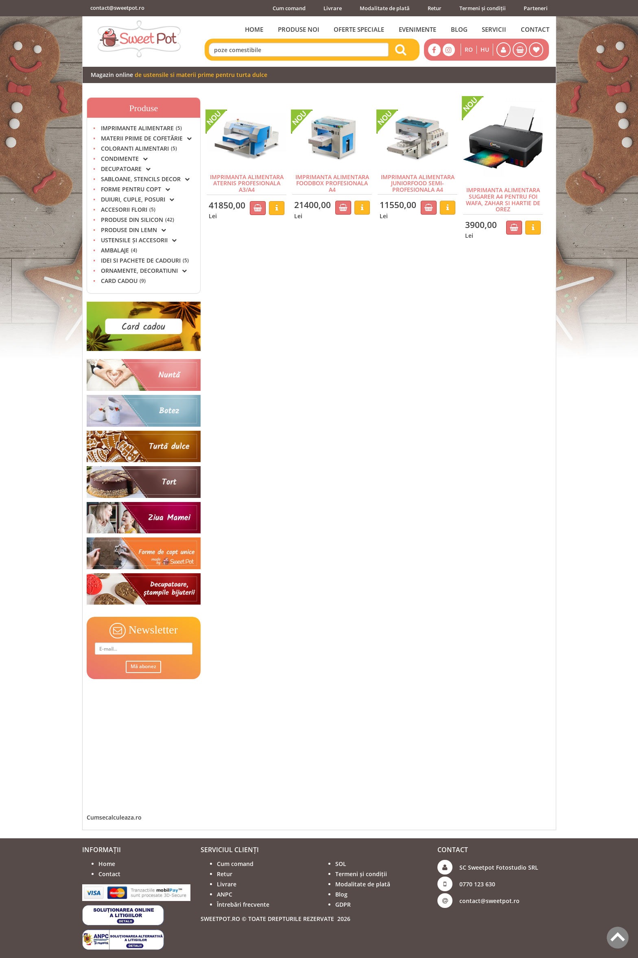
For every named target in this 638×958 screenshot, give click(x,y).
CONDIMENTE (124, 158)
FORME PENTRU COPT (135, 189)
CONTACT (535, 29)
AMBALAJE (119, 250)
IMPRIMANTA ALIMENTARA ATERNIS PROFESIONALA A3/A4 (247, 183)
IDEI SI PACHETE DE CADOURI (145, 260)
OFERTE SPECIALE (358, 29)
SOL (340, 864)
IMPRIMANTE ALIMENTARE (141, 128)
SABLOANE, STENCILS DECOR (145, 179)
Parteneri (536, 8)
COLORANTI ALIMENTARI (139, 148)
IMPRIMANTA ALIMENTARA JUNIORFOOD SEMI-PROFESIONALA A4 (417, 183)
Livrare (332, 8)
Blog (341, 894)
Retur (434, 8)
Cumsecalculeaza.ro (114, 817)
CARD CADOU (123, 281)
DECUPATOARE (126, 169)
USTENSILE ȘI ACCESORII (139, 240)
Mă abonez (143, 666)
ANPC (224, 894)
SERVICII (494, 29)
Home (106, 864)
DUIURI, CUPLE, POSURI (137, 199)
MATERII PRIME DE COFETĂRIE (146, 138)
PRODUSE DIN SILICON (137, 220)
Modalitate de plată (385, 8)
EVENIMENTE (417, 29)
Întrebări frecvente (243, 904)
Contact (109, 874)
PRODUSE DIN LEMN (133, 230)
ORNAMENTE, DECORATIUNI (144, 270)
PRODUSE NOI (298, 29)
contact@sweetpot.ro (117, 7)
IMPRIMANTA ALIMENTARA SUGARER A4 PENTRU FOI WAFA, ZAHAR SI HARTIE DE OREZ (503, 199)
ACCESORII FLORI (128, 209)
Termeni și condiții (482, 8)
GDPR (343, 904)
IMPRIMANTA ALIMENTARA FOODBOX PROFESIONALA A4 (332, 183)
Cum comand (289, 8)
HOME (253, 29)
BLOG (458, 29)
